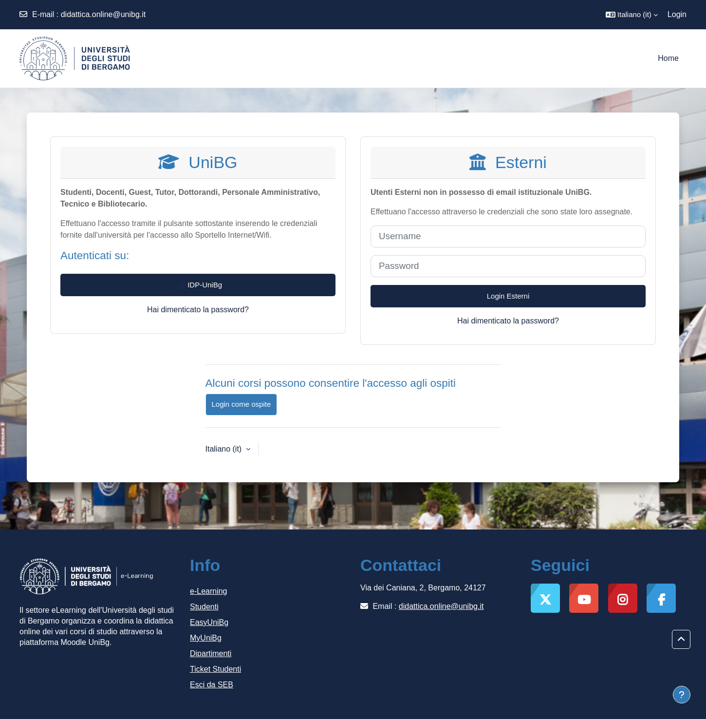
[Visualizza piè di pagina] (681, 694)
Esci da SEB (211, 685)
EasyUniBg (209, 622)
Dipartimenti (210, 653)
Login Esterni (508, 296)
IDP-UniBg (198, 285)
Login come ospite (241, 404)
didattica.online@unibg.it (103, 14)
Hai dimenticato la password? (198, 309)
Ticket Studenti (215, 669)
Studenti (204, 607)
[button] (632, 14)
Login (677, 14)
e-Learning (208, 591)
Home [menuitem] (668, 58)
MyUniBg (206, 638)
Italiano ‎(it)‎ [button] (224, 449)
